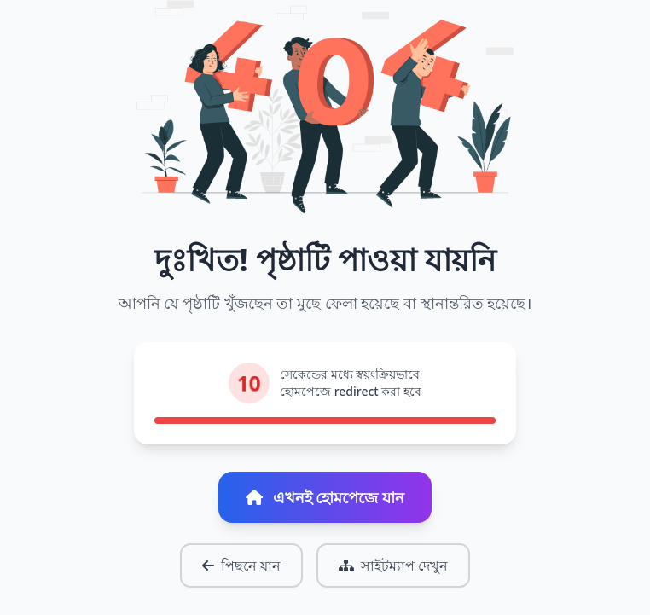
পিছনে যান (241, 565)
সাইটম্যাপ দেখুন (393, 565)
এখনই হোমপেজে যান (325, 497)
